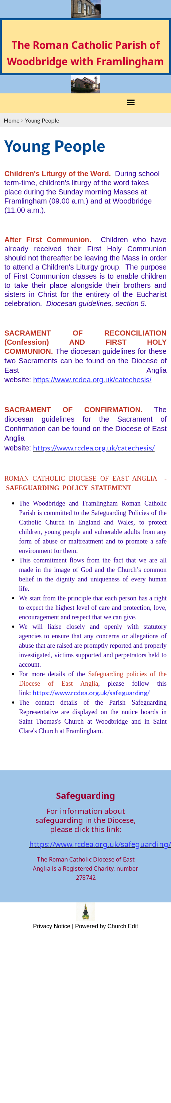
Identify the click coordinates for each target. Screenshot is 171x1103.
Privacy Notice (51, 926)
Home (11, 120)
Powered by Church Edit (106, 926)
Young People (42, 120)
